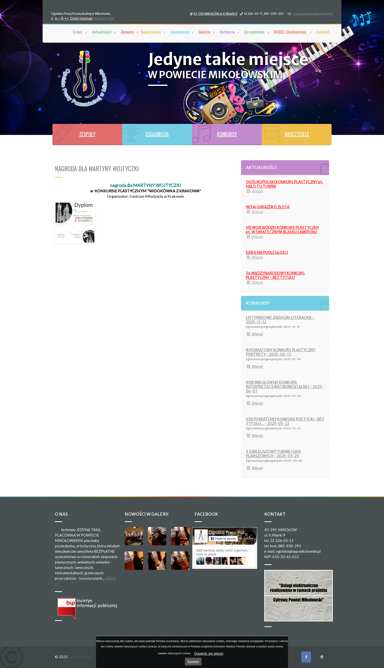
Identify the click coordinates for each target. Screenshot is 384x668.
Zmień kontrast (81, 18)
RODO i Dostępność (290, 31)
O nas (78, 31)
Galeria (204, 31)
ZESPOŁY (87, 134)
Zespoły (127, 31)
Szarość (100, 18)
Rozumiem (193, 661)
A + (57, 18)
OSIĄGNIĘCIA (157, 134)
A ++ (65, 18)
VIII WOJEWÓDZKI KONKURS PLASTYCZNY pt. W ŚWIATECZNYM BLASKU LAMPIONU (282, 229)
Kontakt (322, 31)
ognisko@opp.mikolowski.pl (313, 13)
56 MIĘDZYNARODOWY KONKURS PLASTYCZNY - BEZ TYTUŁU (275, 275)
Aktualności (101, 31)
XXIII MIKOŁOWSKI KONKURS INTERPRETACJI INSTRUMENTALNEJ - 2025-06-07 (285, 386)
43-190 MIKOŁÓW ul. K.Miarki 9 (215, 13)
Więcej (254, 191)
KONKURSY (227, 134)
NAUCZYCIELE (297, 134)
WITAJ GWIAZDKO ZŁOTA (267, 207)
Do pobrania (254, 31)
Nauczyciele (151, 31)
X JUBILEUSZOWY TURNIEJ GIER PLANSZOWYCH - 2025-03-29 (273, 453)
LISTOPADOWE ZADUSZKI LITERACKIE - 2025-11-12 (280, 319)
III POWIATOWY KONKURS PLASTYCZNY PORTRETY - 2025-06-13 (280, 352)
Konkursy (227, 31)
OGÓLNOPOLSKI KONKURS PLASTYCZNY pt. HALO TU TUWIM (284, 184)
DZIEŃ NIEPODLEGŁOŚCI (267, 252)
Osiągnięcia (179, 31)
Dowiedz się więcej (208, 653)
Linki (110, 18)
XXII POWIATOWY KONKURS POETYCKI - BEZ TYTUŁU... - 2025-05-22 (285, 421)
